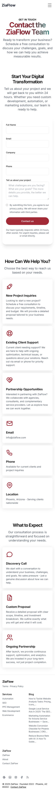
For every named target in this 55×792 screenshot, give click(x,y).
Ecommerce (8, 715)
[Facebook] (22, 777)
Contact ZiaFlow (10, 763)
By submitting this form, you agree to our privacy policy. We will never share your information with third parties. (29, 208)
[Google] (4, 777)
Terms (5, 686)
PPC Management (11, 707)
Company (10, 152)
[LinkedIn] (10, 777)
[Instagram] (16, 777)
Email (8, 138)
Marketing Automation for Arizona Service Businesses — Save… (39, 718)
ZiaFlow (7, 681)
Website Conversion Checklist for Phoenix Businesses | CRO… (39, 728)
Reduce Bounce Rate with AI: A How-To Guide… (39, 738)
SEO (4, 702)
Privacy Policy (16, 686)
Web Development (11, 711)
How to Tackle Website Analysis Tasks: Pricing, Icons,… (40, 701)
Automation (7, 698)
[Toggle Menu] (49, 5)
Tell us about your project (18, 180)
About (5, 759)
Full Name (11, 125)
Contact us (27, 221)
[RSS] (28, 777)
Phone (9, 166)
